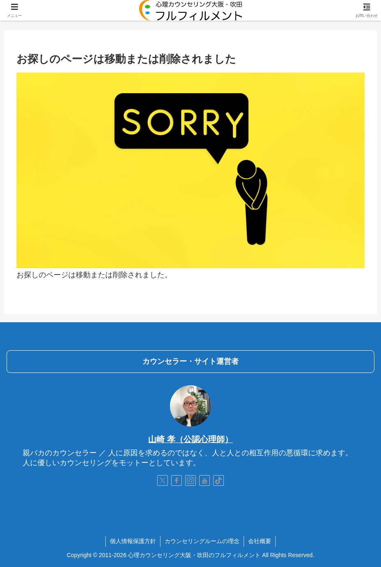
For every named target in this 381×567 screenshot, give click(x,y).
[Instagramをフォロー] (190, 480)
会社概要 (259, 541)
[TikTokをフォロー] (218, 480)
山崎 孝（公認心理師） (190, 439)
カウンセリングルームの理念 (202, 541)
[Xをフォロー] (162, 480)
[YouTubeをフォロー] (204, 480)
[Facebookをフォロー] (176, 480)
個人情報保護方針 (133, 541)
